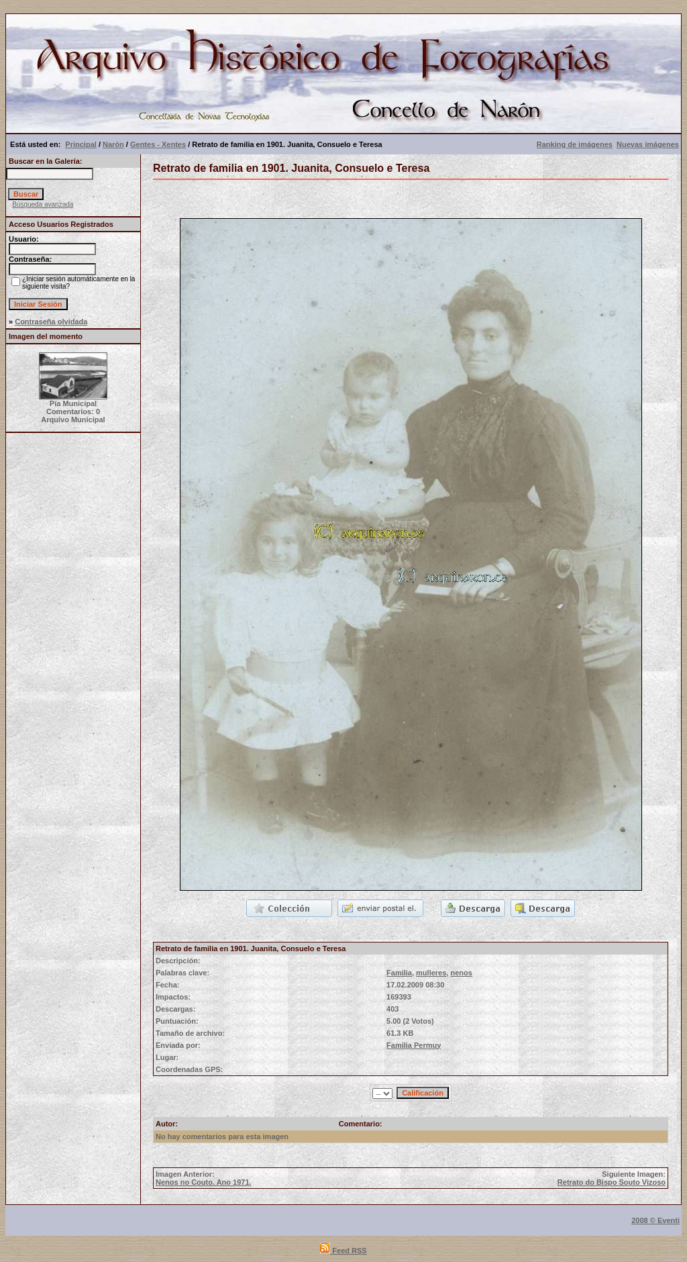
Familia (399, 973)
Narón (113, 144)
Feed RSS (343, 1251)
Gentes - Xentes (158, 144)
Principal (80, 144)
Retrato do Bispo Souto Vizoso (612, 1182)
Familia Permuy (413, 1045)
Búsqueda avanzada (42, 204)
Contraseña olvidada (51, 322)
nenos (461, 973)
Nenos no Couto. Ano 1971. (204, 1182)
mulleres (431, 973)
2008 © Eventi (655, 1220)
